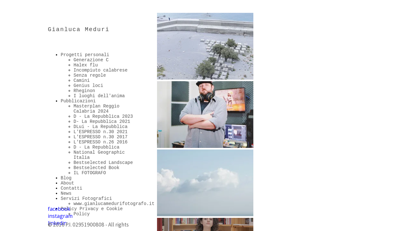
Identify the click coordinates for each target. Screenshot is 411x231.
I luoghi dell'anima (99, 95)
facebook (59, 208)
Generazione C (91, 60)
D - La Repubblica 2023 (103, 116)
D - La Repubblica (96, 147)
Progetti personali (85, 54)
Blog (66, 178)
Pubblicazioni (78, 101)
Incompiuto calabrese (100, 70)
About (67, 183)
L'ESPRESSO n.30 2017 (100, 137)
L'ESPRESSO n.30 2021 (100, 131)
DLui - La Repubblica (100, 126)
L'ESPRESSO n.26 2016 (100, 142)
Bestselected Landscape (103, 162)
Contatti (71, 188)
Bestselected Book (96, 167)
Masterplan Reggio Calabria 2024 (96, 109)
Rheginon (84, 90)
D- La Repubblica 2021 (102, 121)
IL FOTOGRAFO (90, 172)
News (66, 193)
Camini (82, 80)
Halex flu (86, 65)
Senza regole (90, 75)
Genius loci (88, 85)
